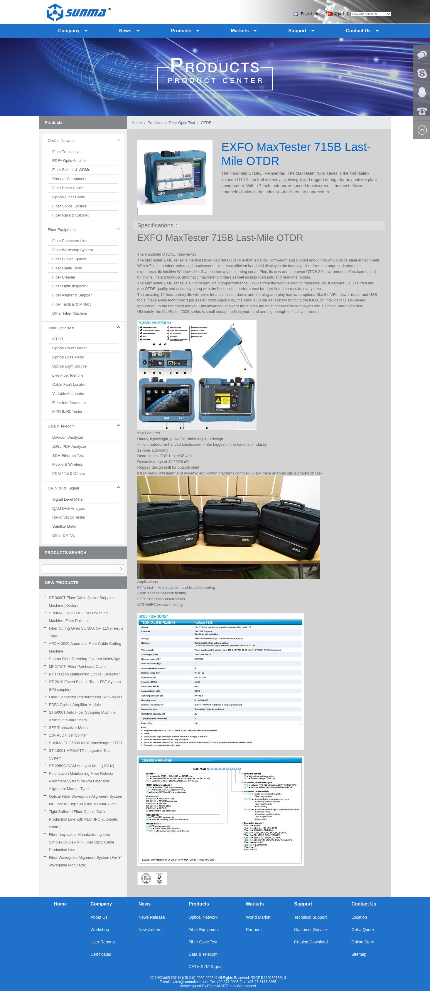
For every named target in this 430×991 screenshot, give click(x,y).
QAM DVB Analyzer (68, 508)
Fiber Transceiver (67, 152)
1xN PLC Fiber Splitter (68, 735)
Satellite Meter (64, 526)
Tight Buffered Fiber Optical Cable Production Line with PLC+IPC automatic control (83, 819)
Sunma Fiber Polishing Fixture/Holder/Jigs (84, 659)
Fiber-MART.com (222, 986)
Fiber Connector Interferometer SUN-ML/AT (86, 697)
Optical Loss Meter (68, 357)
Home (137, 122)
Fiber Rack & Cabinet (70, 215)
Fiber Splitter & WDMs (71, 169)
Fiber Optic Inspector (70, 286)
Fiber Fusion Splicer (69, 259)
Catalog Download (311, 942)
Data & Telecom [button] (61, 426)
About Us (98, 917)
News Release (152, 917)
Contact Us (363, 903)
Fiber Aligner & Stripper (72, 295)
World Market (258, 917)
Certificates (100, 954)
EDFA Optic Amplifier (70, 160)
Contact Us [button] (358, 30)
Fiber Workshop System (72, 250)
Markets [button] (240, 30)
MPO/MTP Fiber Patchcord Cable (77, 666)
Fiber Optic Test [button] (61, 328)
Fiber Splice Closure (69, 206)
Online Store (362, 942)
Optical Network (203, 917)
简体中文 (338, 13)
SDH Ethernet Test (68, 455)
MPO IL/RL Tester (67, 411)
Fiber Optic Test (181, 122)
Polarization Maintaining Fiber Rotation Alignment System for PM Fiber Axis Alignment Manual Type (81, 781)
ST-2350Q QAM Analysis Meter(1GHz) (81, 766)
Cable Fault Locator (68, 384)
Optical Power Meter (69, 348)
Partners (254, 929)
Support (303, 903)
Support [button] (297, 30)
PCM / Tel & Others (68, 473)
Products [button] (181, 30)
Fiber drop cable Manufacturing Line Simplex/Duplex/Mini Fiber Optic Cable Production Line (81, 842)
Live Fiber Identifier (68, 375)
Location (359, 917)
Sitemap (358, 954)
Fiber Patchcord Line (69, 241)
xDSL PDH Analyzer (69, 446)
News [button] (125, 30)
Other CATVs (63, 535)
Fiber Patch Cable (67, 188)
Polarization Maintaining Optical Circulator (84, 674)
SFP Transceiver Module (70, 727)
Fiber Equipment (204, 929)
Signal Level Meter (68, 499)
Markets (255, 903)
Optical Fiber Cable (68, 197)
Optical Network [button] (61, 140)
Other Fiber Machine (69, 313)
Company (101, 903)
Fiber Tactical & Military (71, 304)
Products (155, 122)
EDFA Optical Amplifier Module (75, 704)
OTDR (57, 339)
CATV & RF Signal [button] (63, 488)
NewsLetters (150, 929)
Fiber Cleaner (63, 277)
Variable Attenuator (68, 393)
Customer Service (310, 929)
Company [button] (69, 30)
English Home (309, 13)
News (145, 903)
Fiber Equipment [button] (62, 229)
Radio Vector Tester (68, 517)
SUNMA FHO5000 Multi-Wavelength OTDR (85, 743)
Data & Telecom (203, 954)
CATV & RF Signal (205, 966)
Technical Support (310, 917)
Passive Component (69, 179)
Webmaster (246, 986)
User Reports (102, 942)
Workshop (99, 929)
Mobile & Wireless (67, 464)
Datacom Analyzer (67, 437)
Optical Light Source (69, 366)
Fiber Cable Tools (67, 268)
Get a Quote (362, 929)
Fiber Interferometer (69, 402)
